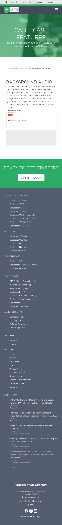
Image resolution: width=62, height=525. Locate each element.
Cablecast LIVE (16, 243)
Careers (13, 387)
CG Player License (17, 268)
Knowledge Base (17, 327)
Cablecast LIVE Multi (18, 247)
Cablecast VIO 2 (16, 204)
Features (13, 344)
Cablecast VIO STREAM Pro (22, 218)
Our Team (14, 358)
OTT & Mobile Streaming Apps (23, 281)
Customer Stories (17, 372)
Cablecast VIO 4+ (17, 211)
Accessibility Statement (20, 379)
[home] (11, 9)
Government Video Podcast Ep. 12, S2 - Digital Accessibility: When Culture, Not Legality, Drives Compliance (31, 454)
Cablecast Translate (18, 306)
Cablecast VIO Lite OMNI (20, 222)
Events (12, 365)
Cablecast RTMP (17, 292)
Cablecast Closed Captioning (22, 295)
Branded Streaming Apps (20, 284)
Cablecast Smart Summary (21, 299)
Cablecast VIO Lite (17, 200)
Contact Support (16, 317)
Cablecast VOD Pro (18, 240)
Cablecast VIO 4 (16, 207)
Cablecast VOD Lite (18, 236)
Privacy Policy (27, 516)
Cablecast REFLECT (18, 250)
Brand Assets (15, 376)
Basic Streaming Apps (19, 288)
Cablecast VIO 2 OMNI (19, 225)
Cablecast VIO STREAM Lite (22, 215)
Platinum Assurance (18, 324)
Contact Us (14, 354)
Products (13, 340)
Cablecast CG (15, 261)
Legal (38, 516)
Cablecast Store (16, 383)
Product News (15, 369)
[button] (56, 9)
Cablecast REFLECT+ (19, 302)
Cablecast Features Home (19, 68)
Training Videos (16, 320)
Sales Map (14, 361)
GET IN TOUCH (31, 178)
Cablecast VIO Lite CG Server (23, 264)
